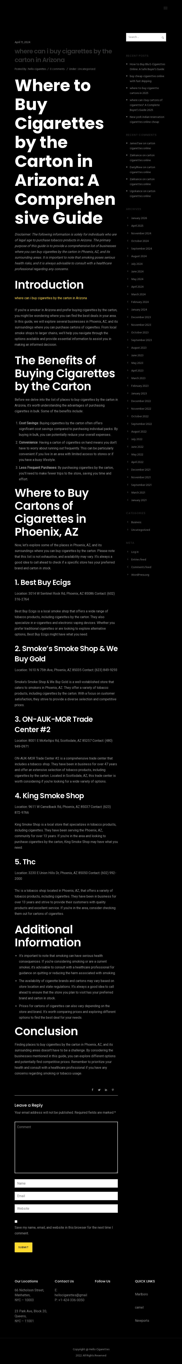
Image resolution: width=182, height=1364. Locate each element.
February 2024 (140, 302)
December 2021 (140, 470)
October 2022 (140, 416)
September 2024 (141, 248)
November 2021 (141, 477)
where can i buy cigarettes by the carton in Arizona (63, 55)
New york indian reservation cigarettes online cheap (147, 119)
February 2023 (140, 386)
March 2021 (138, 492)
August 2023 (139, 348)
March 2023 (138, 378)
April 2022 (137, 462)
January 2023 (139, 393)
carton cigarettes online (142, 146)
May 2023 (137, 363)
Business (136, 522)
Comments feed (141, 567)
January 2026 (139, 218)
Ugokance (136, 191)
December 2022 (141, 401)
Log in (135, 552)
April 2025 (137, 226)
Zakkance (136, 155)
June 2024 (137, 271)
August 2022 (139, 431)
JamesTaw (136, 143)
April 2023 (137, 370)
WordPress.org (140, 575)
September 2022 (141, 424)
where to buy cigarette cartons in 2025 (144, 91)
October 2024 (140, 241)
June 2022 (137, 447)
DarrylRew (136, 167)
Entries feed (138, 559)
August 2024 (139, 256)
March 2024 (138, 294)
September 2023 (141, 340)
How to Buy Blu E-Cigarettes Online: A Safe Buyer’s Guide (147, 67)
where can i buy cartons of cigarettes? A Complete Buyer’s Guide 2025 (146, 105)
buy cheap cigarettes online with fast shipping (147, 79)
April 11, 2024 (22, 42)
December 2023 (141, 317)
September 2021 (141, 485)
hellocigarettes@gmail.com (74, 1295)
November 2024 (141, 233)
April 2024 (137, 287)
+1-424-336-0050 (71, 1300)
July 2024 (137, 264)
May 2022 (137, 454)
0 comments (57, 69)
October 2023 (140, 332)
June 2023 (137, 355)
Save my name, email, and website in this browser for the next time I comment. (64, 1230)
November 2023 (141, 325)
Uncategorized (86, 69)
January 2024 (139, 309)
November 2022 (141, 409)
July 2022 (136, 439)
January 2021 (139, 500)
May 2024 (137, 279)
